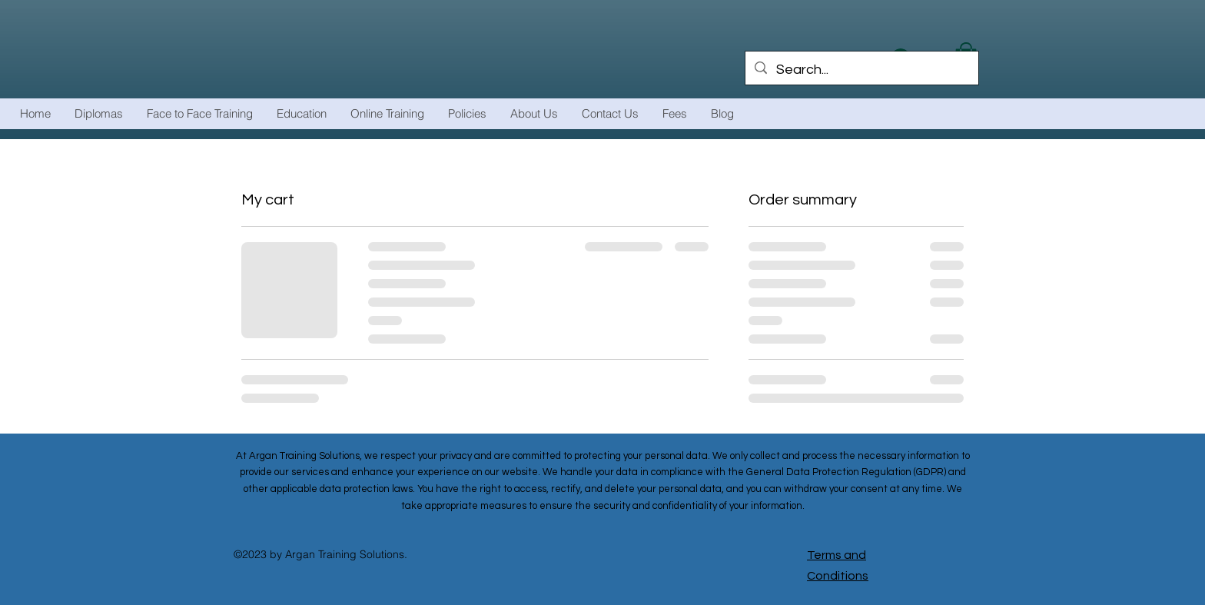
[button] (387, 113)
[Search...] (861, 70)
